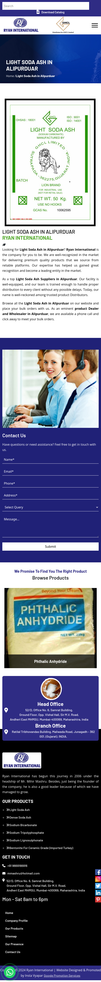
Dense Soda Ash (18, 819)
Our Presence (14, 946)
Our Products (14, 930)
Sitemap (11, 938)
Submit (50, 548)
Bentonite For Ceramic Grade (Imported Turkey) (39, 849)
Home (9, 914)
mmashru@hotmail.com (21, 875)
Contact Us (12, 953)
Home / (11, 77)
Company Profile (16, 922)
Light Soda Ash (18, 811)
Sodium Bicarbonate (21, 827)
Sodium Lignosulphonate (24, 842)
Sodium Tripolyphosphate (25, 834)
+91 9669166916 (14, 867)
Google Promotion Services (62, 977)
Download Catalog (50, 12)
